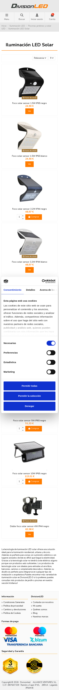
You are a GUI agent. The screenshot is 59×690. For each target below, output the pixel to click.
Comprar (33, 216)
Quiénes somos (40, 609)
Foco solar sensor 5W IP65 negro (29, 420)
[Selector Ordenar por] (40, 58)
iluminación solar (9, 577)
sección (5, 583)
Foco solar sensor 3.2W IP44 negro (29, 208)
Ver (29, 111)
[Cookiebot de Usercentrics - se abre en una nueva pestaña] (42, 281)
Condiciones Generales (14, 602)
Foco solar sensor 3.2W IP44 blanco (29, 261)
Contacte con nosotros (43, 602)
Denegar (29, 406)
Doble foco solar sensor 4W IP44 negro (29, 526)
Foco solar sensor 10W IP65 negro (30, 473)
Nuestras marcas (40, 616)
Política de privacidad (13, 605)
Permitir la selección (29, 396)
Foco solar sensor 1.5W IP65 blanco (29, 156)
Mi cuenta (37, 605)
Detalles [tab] (30, 290)
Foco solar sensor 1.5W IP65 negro (29, 103)
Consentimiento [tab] (12, 290)
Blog (35, 613)
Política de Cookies (12, 613)
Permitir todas (29, 386)
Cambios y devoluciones (14, 609)
